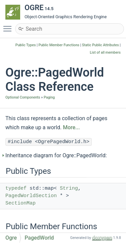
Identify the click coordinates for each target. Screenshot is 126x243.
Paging (49, 97)
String (69, 188)
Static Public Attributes (100, 45)
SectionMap (20, 203)
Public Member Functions (58, 45)
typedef (16, 188)
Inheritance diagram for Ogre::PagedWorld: (56, 155)
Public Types (25, 45)
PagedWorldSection (31, 196)
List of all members (105, 52)
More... (71, 127)
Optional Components (22, 97)
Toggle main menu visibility (9, 25)
